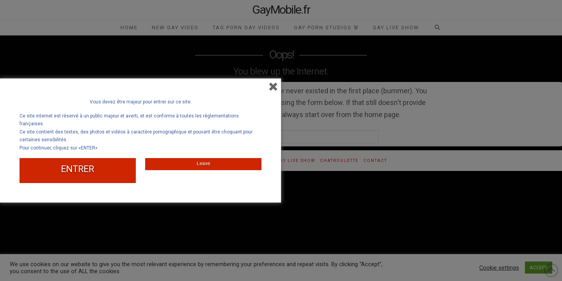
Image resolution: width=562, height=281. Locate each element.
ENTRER (77, 169)
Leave (203, 163)
